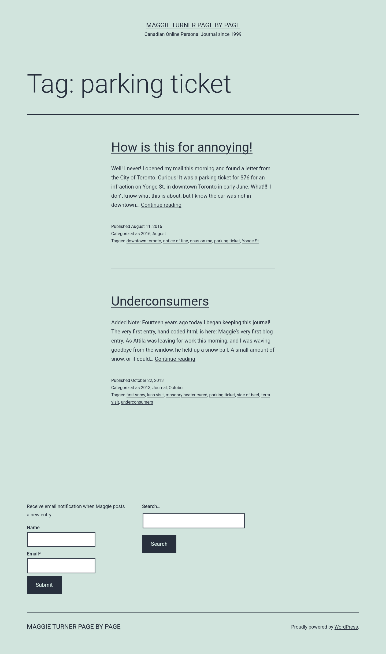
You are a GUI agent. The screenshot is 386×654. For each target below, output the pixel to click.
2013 (145, 387)
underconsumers (137, 402)
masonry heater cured (186, 394)
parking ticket (227, 240)
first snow (136, 394)
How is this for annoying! (182, 147)
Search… (151, 506)
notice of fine (175, 240)
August (159, 233)
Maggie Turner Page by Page (193, 25)
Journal (160, 387)
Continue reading (161, 205)
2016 (145, 233)
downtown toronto (144, 240)
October (176, 387)
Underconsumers (160, 301)
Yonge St (250, 240)
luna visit (155, 394)
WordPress (346, 627)
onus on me (201, 240)
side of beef (248, 394)
